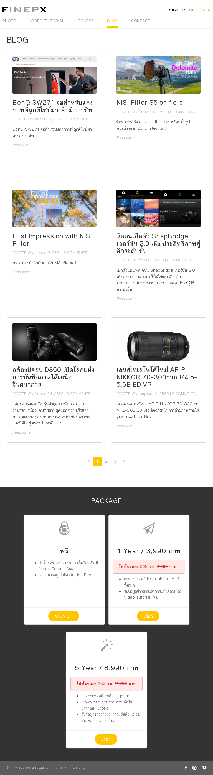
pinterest (194, 767)
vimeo (204, 767)
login (205, 10)
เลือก (148, 616)
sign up (177, 10)
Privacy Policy (74, 768)
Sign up (63, 616)
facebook (186, 767)
